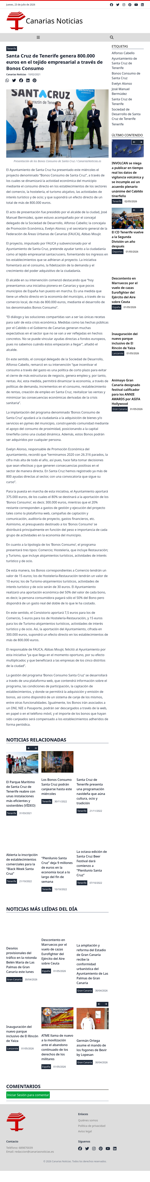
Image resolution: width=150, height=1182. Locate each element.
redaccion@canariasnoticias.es (34, 1151)
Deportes (117, 251)
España (46, 971)
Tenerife (11, 48)
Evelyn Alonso (122, 83)
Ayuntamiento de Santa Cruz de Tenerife (124, 63)
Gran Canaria (14, 979)
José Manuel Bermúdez (120, 91)
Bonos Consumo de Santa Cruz (126, 75)
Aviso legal (85, 1131)
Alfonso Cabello (123, 53)
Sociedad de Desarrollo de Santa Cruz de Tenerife (126, 114)
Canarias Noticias (16, 74)
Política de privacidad (91, 1126)
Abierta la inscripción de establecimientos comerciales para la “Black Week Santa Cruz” (22, 864)
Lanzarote (12, 1048)
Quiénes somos (88, 1120)
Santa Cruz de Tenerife (122, 101)
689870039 (26, 1148)
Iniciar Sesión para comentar (28, 1095)
